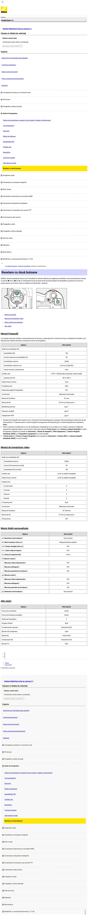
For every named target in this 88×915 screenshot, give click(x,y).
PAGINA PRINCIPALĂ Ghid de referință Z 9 (17, 29)
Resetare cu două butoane (12, 168)
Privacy (7, 663)
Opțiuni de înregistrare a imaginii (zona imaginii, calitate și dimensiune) (27, 120)
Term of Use (8, 664)
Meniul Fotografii (10, 315)
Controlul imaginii (9, 158)
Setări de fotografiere (24, 266)
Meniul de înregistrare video (14, 318)
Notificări (5, 85)
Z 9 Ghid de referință (11, 266)
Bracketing (6, 152)
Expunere (6, 131)
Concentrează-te (8, 126)
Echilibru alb (7, 147)
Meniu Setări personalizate (14, 322)
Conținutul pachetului (9, 65)
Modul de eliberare (9, 136)
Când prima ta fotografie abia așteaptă (15, 58)
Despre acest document (10, 72)
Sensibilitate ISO (8, 142)
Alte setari (8, 326)
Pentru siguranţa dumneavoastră (13, 79)
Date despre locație (9, 163)
